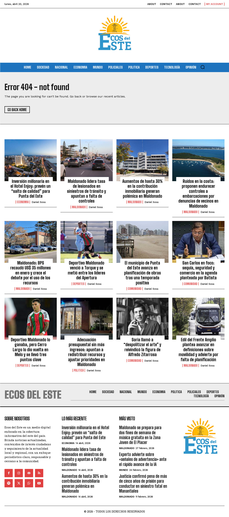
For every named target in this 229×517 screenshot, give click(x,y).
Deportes (78, 283)
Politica (79, 370)
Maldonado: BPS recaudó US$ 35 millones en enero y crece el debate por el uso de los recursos (30, 272)
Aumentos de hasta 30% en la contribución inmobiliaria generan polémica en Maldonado (142, 189)
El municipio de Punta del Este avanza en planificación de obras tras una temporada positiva (142, 272)
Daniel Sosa (39, 202)
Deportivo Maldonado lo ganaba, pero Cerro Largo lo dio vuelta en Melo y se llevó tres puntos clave (30, 349)
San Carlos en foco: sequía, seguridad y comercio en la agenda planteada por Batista (198, 270)
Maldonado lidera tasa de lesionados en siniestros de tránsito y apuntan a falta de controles (86, 191)
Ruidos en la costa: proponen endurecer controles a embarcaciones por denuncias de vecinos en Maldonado (198, 194)
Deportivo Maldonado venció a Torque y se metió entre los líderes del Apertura (86, 270)
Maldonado (79, 207)
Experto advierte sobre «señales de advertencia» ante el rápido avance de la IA (142, 459)
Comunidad (134, 288)
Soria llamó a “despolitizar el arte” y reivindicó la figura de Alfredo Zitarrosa (142, 347)
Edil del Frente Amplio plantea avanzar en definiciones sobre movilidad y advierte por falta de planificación (198, 349)
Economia (23, 202)
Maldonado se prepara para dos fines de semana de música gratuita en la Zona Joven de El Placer (140, 435)
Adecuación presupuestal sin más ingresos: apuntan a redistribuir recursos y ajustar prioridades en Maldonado (86, 352)
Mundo (123, 470)
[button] (202, 67)
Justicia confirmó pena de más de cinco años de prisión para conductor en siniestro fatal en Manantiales (143, 484)
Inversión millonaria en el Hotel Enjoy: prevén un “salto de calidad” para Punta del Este (30, 189)
